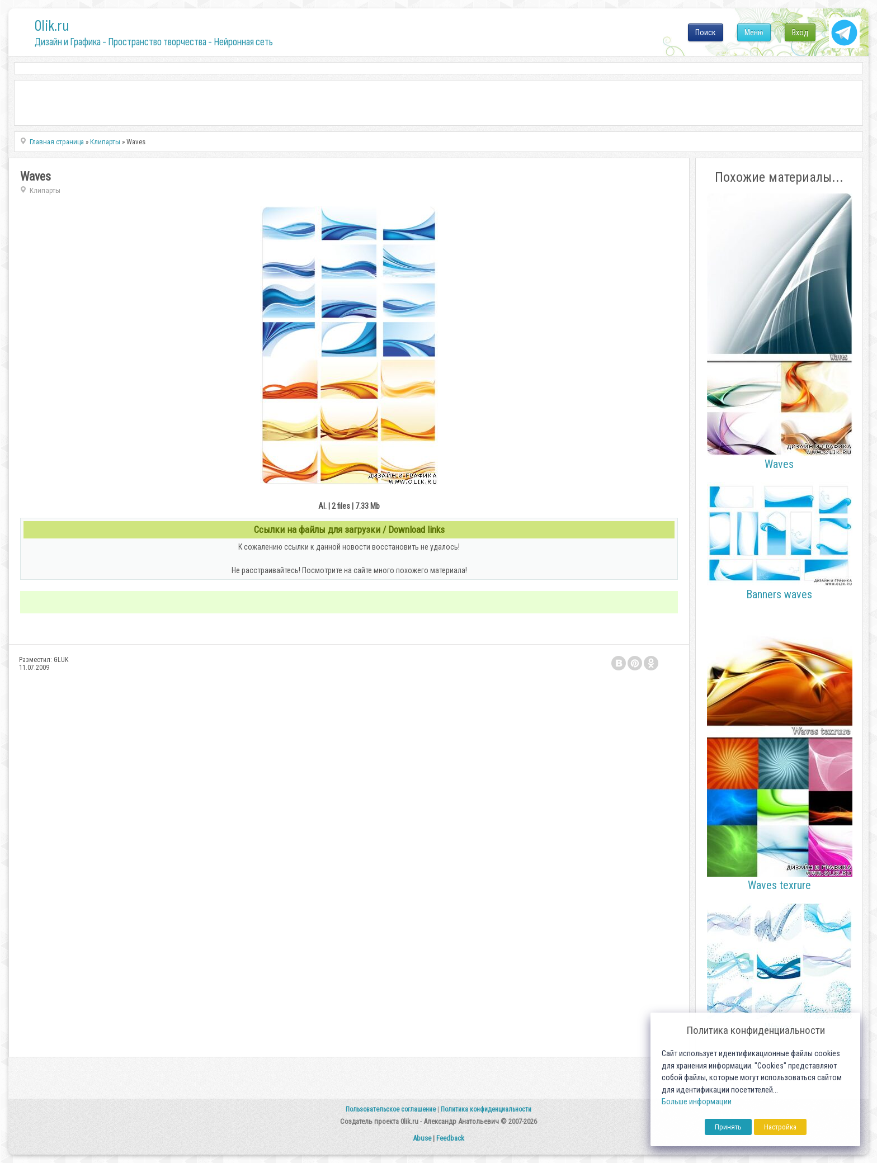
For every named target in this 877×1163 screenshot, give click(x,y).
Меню (753, 32)
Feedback (450, 1138)
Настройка (780, 1127)
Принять (728, 1127)
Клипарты (45, 190)
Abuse (422, 1138)
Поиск (705, 32)
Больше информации (697, 1102)
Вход (800, 32)
